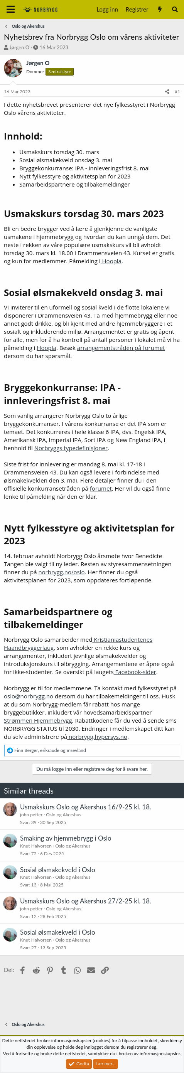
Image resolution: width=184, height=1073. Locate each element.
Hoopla (111, 261)
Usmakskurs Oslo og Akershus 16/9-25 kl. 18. (85, 807)
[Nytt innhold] (159, 9)
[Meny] (11, 9)
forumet (101, 488)
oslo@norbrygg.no (28, 696)
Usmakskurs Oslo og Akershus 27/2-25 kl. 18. (85, 901)
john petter (31, 814)
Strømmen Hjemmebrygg (38, 720)
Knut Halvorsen (36, 846)
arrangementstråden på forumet (121, 348)
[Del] (167, 91)
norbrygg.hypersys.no (97, 736)
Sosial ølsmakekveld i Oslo (57, 870)
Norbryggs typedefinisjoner (71, 448)
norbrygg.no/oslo (61, 572)
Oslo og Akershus (63, 814)
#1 (177, 91)
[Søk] (174, 9)
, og (50, 750)
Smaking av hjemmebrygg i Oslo (65, 838)
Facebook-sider (135, 672)
